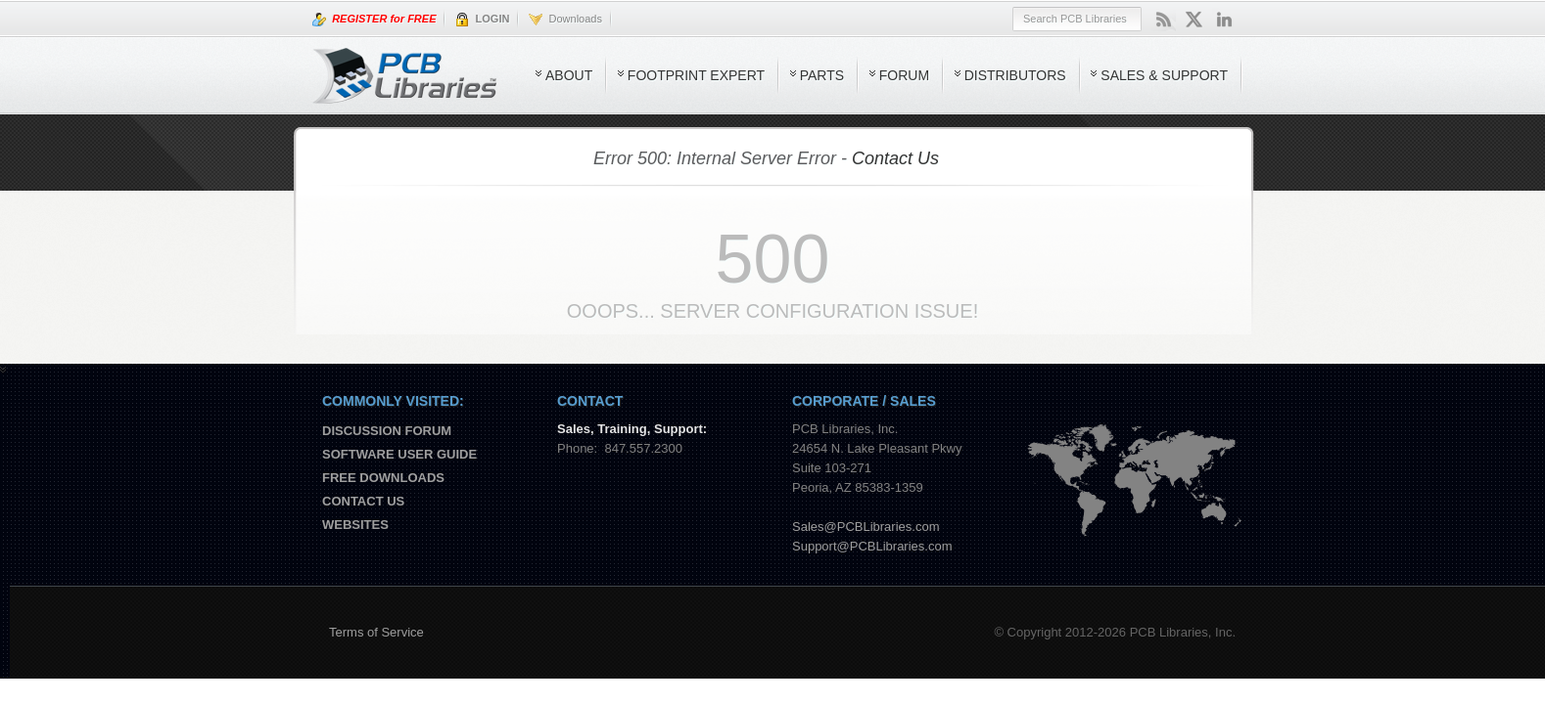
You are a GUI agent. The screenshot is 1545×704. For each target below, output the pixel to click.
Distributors (1015, 75)
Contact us (363, 501)
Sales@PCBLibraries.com (865, 526)
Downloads (565, 19)
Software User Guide (399, 454)
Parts (822, 75)
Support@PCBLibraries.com (872, 546)
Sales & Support (1164, 75)
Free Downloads (383, 477)
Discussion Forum (386, 430)
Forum (904, 75)
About (568, 75)
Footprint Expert (696, 75)
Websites (355, 524)
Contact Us (895, 158)
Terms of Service (376, 632)
